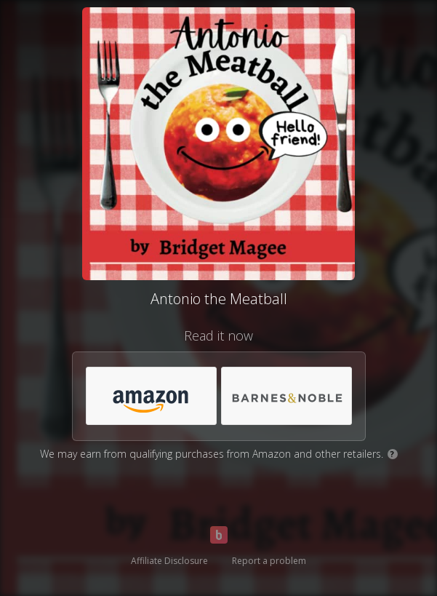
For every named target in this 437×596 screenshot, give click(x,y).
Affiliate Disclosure (169, 561)
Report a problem (269, 561)
